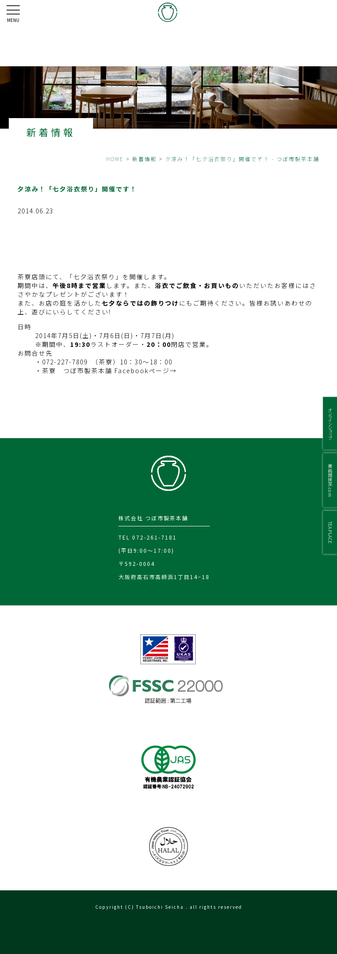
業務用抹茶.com (330, 480)
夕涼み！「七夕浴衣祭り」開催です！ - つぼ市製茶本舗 (242, 158)
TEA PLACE (330, 532)
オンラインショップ (330, 423)
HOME (115, 158)
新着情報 (144, 158)
